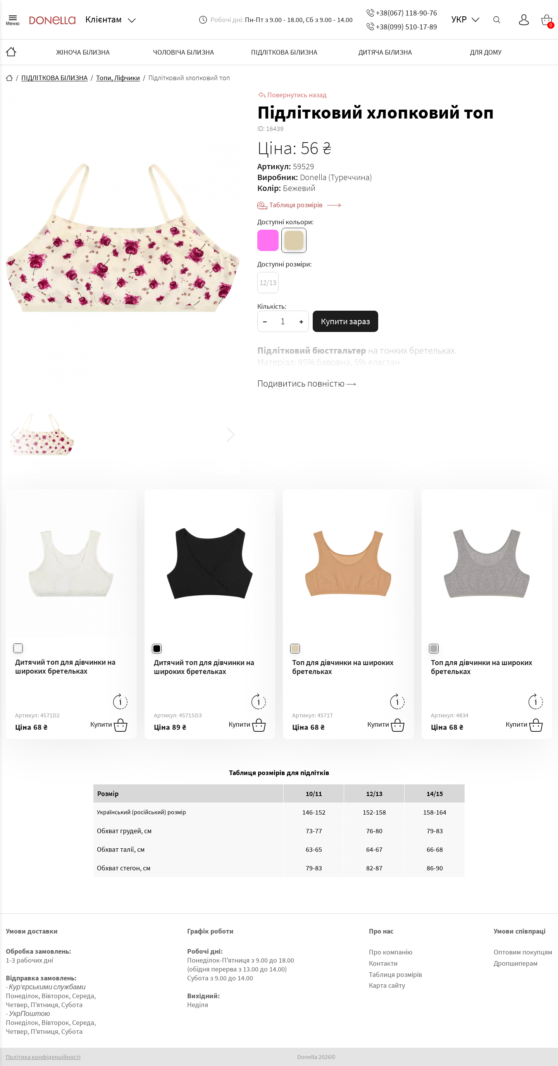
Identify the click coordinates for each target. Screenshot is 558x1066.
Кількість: (271, 306)
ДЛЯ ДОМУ (485, 52)
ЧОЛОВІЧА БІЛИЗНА (183, 52)
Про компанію (390, 951)
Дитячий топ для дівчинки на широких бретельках (65, 666)
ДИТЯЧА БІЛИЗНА (385, 52)
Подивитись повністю (306, 383)
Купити (108, 725)
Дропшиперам (515, 963)
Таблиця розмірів (305, 204)
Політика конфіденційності (43, 1057)
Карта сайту (387, 985)
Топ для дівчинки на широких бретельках (343, 667)
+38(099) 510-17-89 (402, 26)
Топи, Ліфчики (118, 77)
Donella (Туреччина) (336, 177)
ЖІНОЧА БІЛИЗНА (83, 52)
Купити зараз (345, 321)
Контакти (383, 963)
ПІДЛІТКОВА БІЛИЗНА (284, 52)
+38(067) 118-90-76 (402, 12)
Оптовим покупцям (523, 951)
